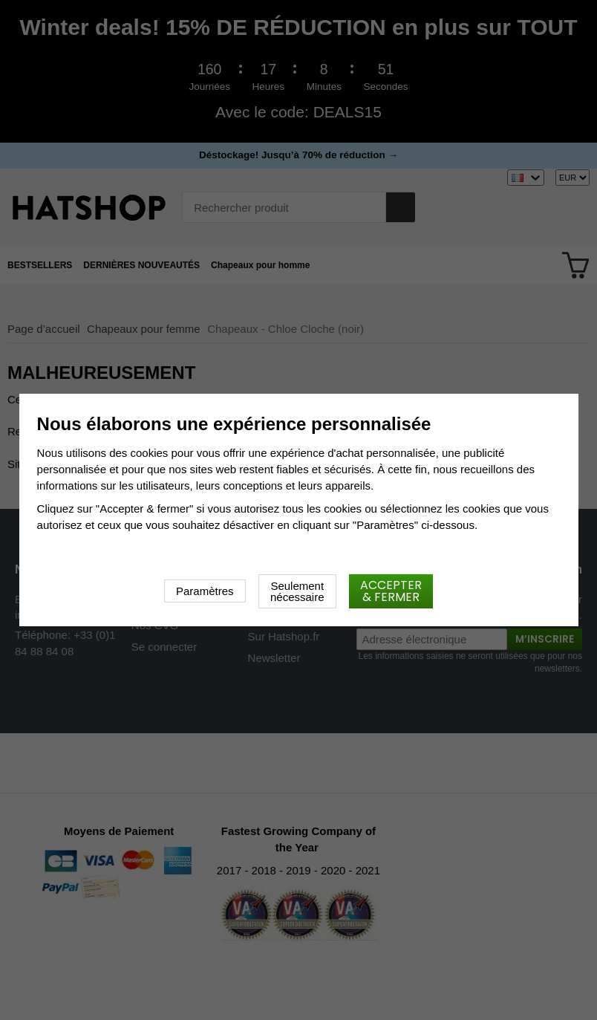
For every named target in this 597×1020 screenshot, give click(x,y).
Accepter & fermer (391, 590)
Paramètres (205, 591)
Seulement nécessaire (297, 591)
